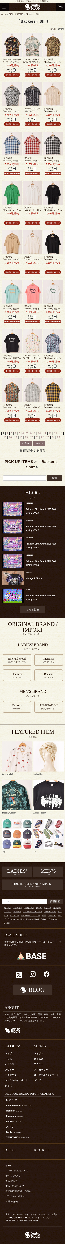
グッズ (8, 1086)
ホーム (4, 14)
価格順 (53, 29)
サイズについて (13, 1176)
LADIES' (12, 1046)
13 (55, 433)
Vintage (7, 923)
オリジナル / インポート (46, 1075)
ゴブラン (7, 911)
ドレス (8, 1059)
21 (37, 437)
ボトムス (9, 1064)
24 (53, 437)
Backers (11, 919)
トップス (9, 1053)
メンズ (9, 1127)
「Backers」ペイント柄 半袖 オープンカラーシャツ (32, 358)
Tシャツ (7, 908)
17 (15, 437)
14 (60, 433)
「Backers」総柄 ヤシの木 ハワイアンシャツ (32, 61)
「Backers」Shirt (32, 14)
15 (4, 437)
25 (58, 437)
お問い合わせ (12, 1201)
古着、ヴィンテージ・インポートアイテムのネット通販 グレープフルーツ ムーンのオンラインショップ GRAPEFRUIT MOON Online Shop (33, 1217)
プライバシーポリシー (16, 1196)
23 (47, 437)
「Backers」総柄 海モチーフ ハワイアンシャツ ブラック (11, 61)
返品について (12, 1181)
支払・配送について (15, 1186)
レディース (11, 1100)
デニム (39, 908)
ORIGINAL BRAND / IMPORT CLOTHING (29, 1093)
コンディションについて (17, 1170)
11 (44, 433)
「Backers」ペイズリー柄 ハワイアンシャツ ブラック (32, 111)
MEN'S (40, 1046)
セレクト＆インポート (16, 1080)
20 (31, 437)
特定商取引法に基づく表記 (18, 1191)
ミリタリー (14, 915)
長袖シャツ (29, 908)
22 (42, 437)
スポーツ (17, 911)
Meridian (20, 919)
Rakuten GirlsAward (49, 919)
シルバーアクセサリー (30, 915)
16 (10, 437)
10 (39, 433)
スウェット (17, 908)
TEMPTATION (17, 1137)
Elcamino (14, 1116)
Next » (39, 443)
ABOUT (12, 1007)
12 (50, 433)
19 (26, 437)
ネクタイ (52, 915)
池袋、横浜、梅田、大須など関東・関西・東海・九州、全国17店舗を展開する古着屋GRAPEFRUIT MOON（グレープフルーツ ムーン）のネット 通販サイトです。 (33, 1017)
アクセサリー (12, 1075)
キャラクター (50, 911)
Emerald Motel (32, 919)
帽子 (44, 915)
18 (21, 437)
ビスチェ (57, 908)
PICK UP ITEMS (16, 14)
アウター (47, 908)
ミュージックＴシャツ (32, 911)
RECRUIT (42, 1150)
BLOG (10, 1150)
